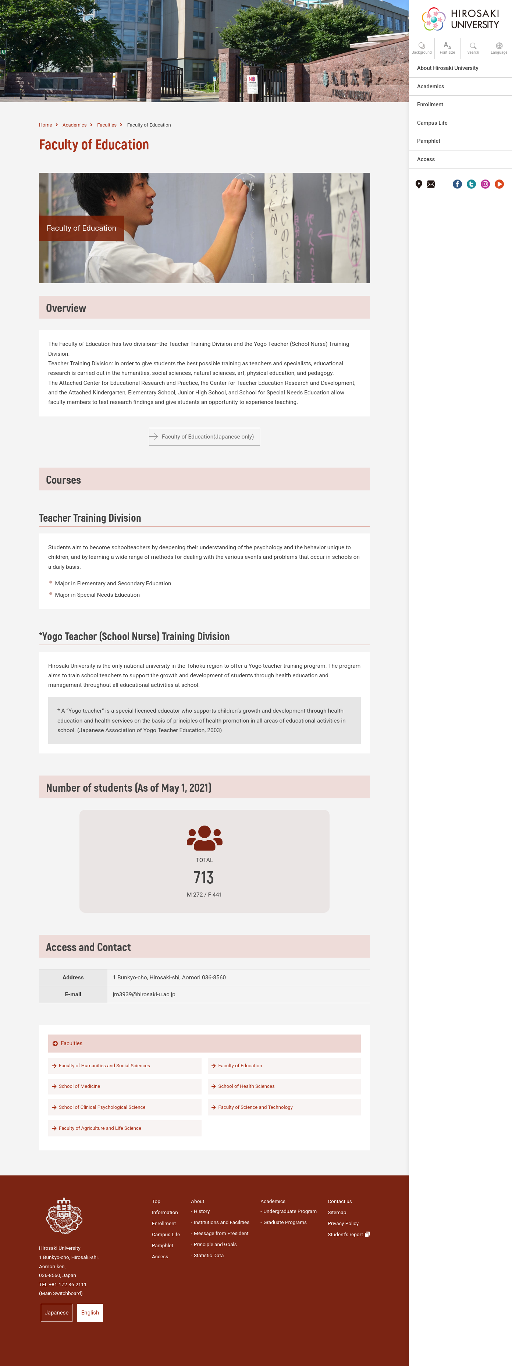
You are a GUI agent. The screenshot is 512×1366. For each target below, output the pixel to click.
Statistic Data (209, 1255)
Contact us (340, 1201)
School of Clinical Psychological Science (102, 1107)
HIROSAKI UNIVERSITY (57, 14)
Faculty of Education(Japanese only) (208, 436)
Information (165, 1212)
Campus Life (166, 1234)
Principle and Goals (215, 1244)
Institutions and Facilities (221, 1222)
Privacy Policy (343, 1223)
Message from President (221, 1233)
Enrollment (164, 1223)
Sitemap (337, 1212)
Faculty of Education (240, 1065)
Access (160, 1256)
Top (156, 1201)
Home (45, 125)
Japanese (57, 1312)
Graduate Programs (285, 1222)
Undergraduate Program (290, 1211)
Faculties (107, 125)
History (202, 1211)
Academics (74, 125)
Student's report (345, 1234)
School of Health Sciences (246, 1086)
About (197, 1201)
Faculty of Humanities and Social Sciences (104, 1065)
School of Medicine (79, 1086)
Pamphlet (162, 1245)
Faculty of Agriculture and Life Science (100, 1128)
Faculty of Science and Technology (255, 1107)
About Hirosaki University (448, 68)
